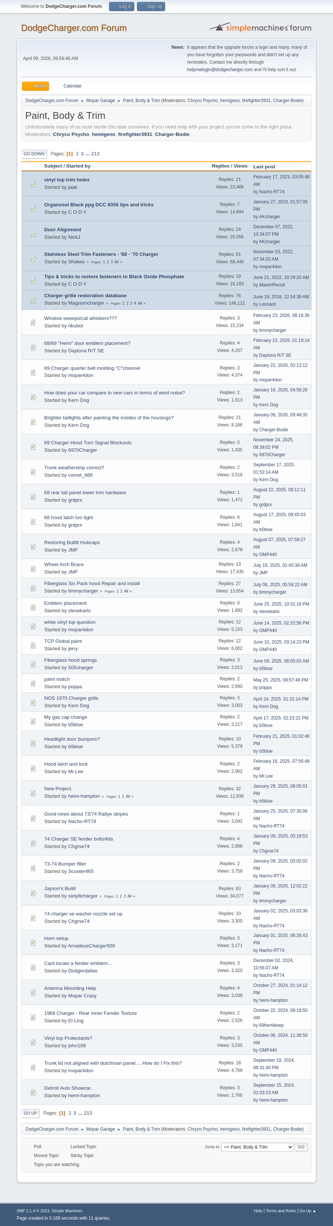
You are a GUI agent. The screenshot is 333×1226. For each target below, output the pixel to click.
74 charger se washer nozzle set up (83, 914)
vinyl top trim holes (67, 179)
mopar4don (270, 266)
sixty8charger (82, 896)
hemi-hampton (84, 796)
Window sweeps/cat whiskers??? (80, 318)
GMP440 (268, 554)
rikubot (75, 325)
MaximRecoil (272, 285)
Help (258, 1210)
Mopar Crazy (82, 995)
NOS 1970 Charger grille (71, 698)
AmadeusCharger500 (91, 946)
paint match (57, 679)
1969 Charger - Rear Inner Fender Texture (90, 1013)
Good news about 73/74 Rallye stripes (86, 814)
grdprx (75, 500)
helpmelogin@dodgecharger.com (220, 69)
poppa (75, 686)
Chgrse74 (79, 846)
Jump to (212, 1146)
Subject (53, 166)
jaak (72, 187)
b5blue (266, 529)
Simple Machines (67, 1210)
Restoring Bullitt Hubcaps (72, 542)
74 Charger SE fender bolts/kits (78, 839)
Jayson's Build (60, 888)
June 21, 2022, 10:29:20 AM (281, 277)
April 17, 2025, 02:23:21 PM (281, 718)
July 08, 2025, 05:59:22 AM (280, 584)
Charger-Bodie (287, 100)
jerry (73, 648)
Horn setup (56, 938)
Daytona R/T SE (86, 350)
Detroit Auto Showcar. (68, 1088)
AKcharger (269, 216)
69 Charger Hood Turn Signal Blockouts (88, 442)
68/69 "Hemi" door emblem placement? (87, 343)
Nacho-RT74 (272, 191)
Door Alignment (62, 229)
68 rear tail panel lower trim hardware (85, 492)
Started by (78, 166)
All (117, 262)
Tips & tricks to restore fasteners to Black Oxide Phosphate (114, 276)
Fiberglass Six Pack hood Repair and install (92, 583)
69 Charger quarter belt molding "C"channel (92, 368)
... (88, 153)
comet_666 (80, 475)
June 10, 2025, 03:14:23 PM (281, 642)
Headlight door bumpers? (72, 739)
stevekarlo (79, 610)
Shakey (76, 261)
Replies (220, 166)
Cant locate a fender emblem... (78, 963)
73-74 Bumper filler (65, 864)
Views (241, 166)
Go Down (34, 154)
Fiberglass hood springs (70, 660)
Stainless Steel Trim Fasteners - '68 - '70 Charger (101, 254)
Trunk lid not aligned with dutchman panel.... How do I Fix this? (113, 1063)
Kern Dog (78, 400)
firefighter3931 (256, 100)
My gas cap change (65, 717)
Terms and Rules (281, 1210)
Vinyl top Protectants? (68, 1038)
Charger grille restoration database (85, 295)
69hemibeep (271, 1025)
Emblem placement (65, 603)
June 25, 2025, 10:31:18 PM (281, 604)
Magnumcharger (86, 303)
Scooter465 (80, 871)
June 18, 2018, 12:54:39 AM (281, 296)
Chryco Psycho (203, 100)
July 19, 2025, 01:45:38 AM (280, 565)
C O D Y (77, 212)
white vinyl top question (70, 622)
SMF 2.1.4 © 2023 (33, 1210)
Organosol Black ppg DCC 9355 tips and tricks (99, 204)
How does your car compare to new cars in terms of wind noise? (114, 393)
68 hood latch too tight (68, 517)
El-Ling (76, 1020)
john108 (77, 1045)
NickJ (74, 237)
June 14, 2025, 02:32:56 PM (281, 623)
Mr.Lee (75, 771)
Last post (267, 166)
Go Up (30, 1113)
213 (95, 153)
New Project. (58, 788)
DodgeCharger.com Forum (74, 28)
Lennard (267, 304)
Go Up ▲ (308, 1210)
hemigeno (230, 100)
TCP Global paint (63, 641)
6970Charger (82, 450)
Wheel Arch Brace (64, 564)
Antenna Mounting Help (70, 988)
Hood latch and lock (66, 764)
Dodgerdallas (82, 971)
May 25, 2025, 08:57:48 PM (280, 680)
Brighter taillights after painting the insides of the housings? (109, 417)
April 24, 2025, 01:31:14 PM (281, 699)
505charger (80, 667)
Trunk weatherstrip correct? (74, 467)
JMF (73, 550)
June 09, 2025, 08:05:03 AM (281, 661)
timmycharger (272, 330)
